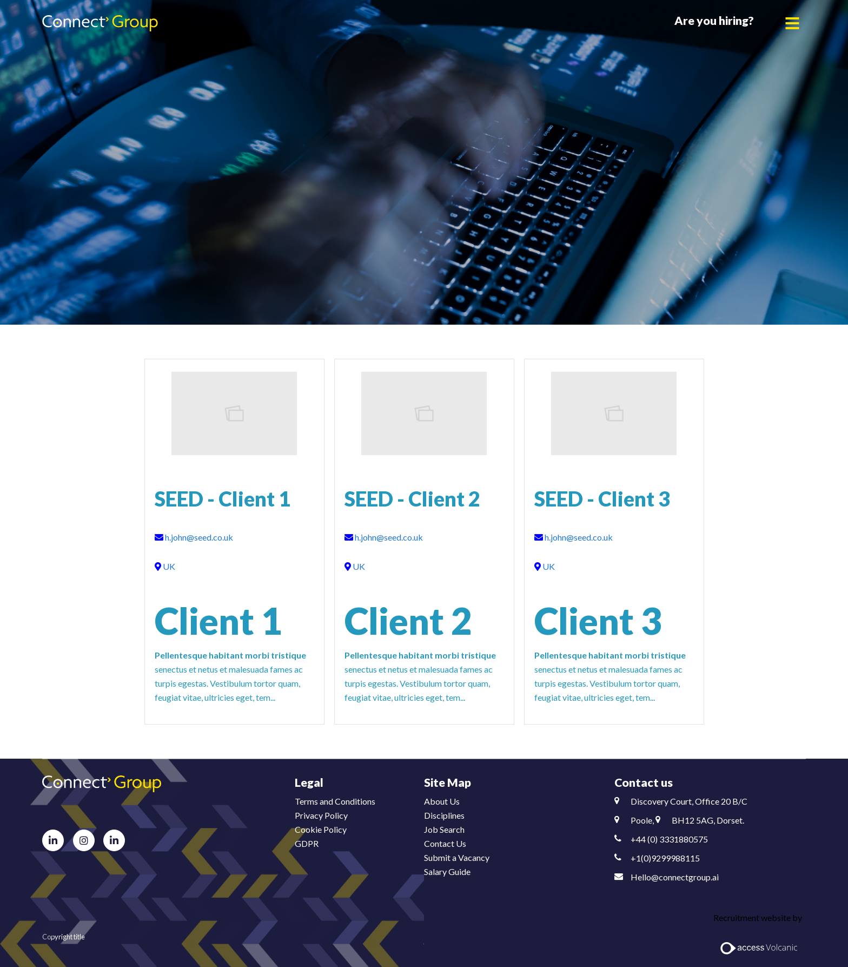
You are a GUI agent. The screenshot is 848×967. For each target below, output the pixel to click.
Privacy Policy (321, 815)
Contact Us (445, 843)
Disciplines (444, 815)
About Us (442, 801)
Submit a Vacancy (456, 857)
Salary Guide (447, 871)
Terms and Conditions (335, 801)
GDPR (307, 843)
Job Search (444, 829)
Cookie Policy (321, 829)
